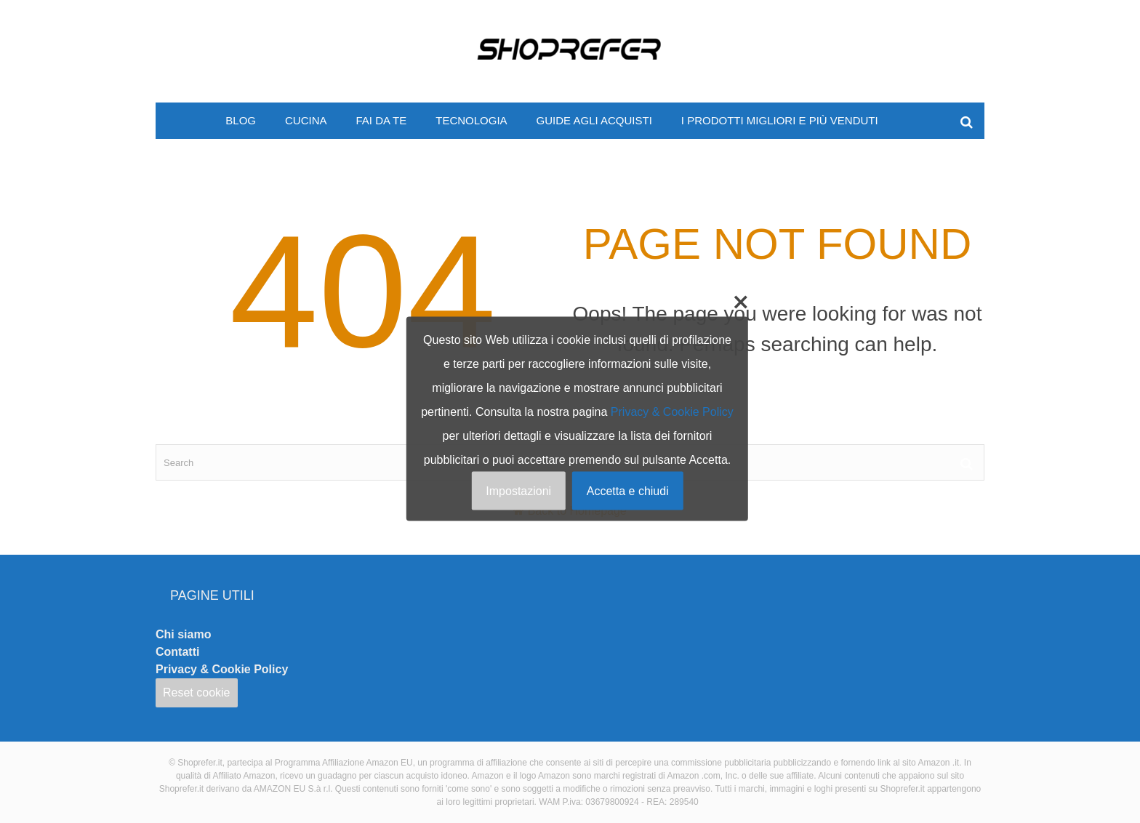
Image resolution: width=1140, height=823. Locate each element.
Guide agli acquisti (594, 120)
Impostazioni (518, 491)
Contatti (177, 652)
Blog (240, 120)
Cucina (306, 120)
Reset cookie (196, 692)
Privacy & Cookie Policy (222, 669)
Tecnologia (471, 120)
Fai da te (381, 120)
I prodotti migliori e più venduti (779, 120)
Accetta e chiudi (628, 491)
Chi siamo (183, 634)
